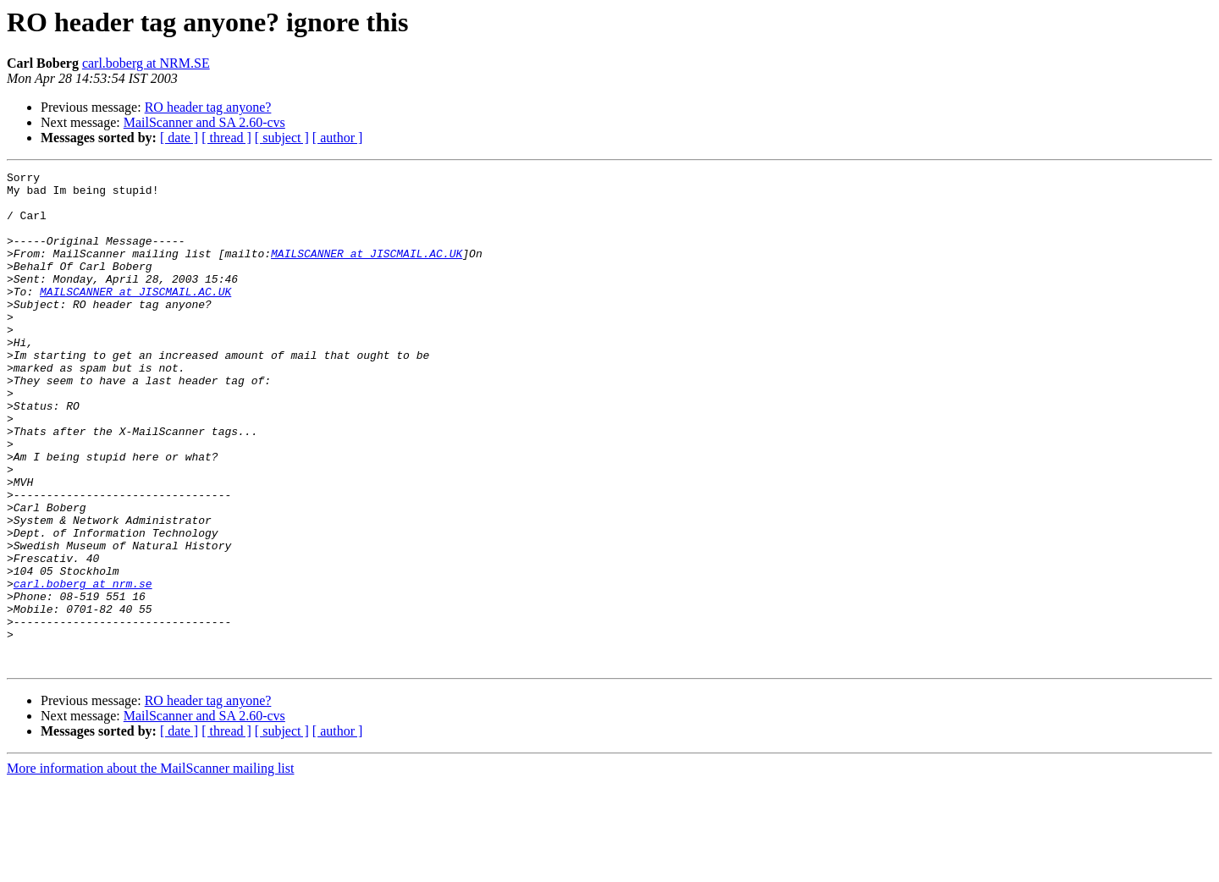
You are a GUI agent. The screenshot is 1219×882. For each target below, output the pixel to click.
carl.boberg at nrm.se (83, 667)
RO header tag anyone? (208, 107)
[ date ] (179, 137)
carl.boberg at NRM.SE (146, 63)
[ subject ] (282, 137)
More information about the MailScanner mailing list (150, 867)
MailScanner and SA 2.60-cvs (204, 122)
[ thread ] (226, 137)
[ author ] (337, 137)
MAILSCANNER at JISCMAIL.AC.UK (366, 270)
